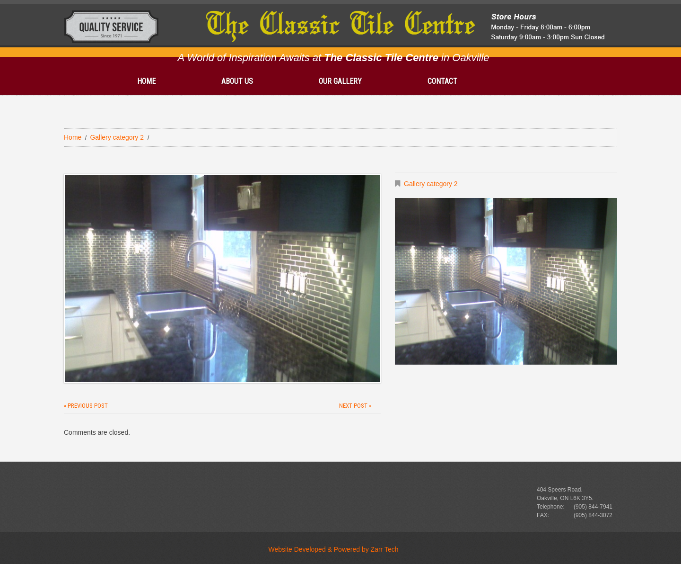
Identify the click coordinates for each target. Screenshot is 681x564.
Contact (442, 81)
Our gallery (340, 81)
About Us (237, 81)
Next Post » (355, 405)
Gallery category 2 (117, 137)
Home (146, 81)
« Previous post (86, 405)
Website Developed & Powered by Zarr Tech (334, 549)
